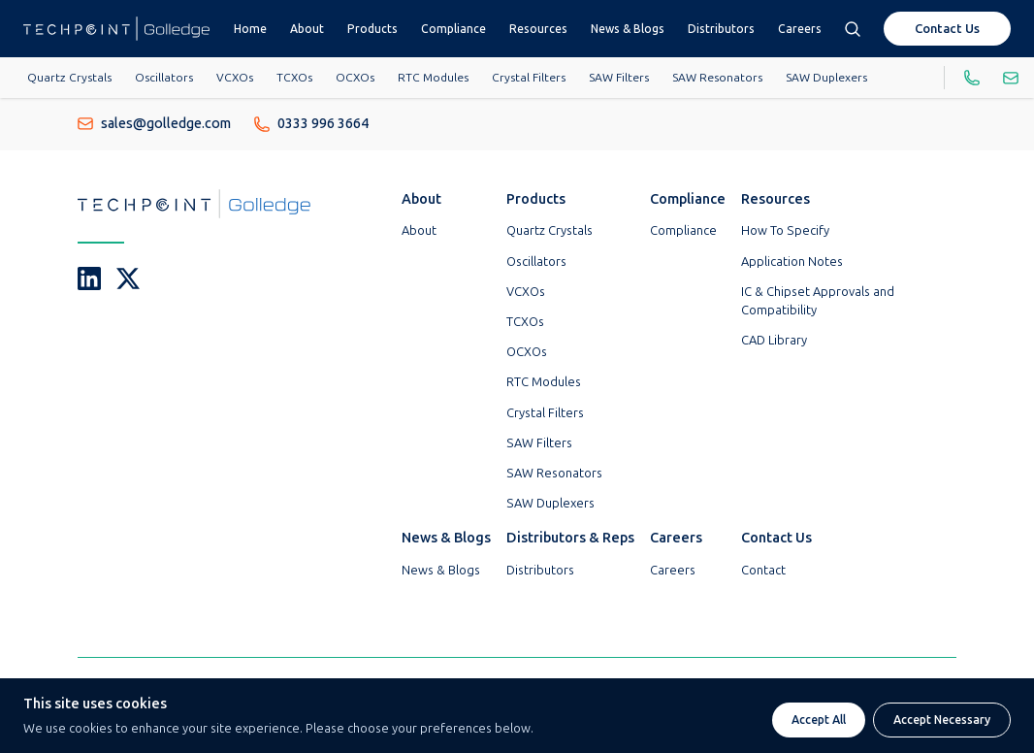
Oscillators (164, 77)
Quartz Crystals (69, 77)
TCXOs (294, 77)
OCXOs (355, 77)
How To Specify (785, 230)
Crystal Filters (528, 77)
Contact (763, 570)
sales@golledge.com (154, 123)
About (307, 29)
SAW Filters (619, 77)
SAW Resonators (717, 77)
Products (372, 29)
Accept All (819, 720)
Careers (800, 29)
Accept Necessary (941, 720)
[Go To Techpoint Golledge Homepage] (116, 28)
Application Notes (792, 261)
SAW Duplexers (826, 77)
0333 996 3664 (311, 123)
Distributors (721, 29)
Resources (538, 29)
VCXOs (234, 77)
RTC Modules (433, 77)
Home (250, 29)
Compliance (453, 29)
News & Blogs (627, 29)
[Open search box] (852, 29)
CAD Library (774, 340)
